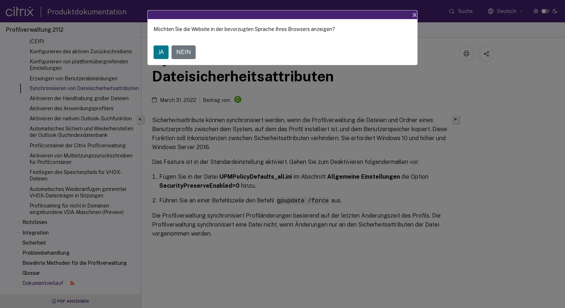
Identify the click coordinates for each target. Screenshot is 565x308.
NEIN (183, 52)
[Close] (414, 15)
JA (161, 52)
